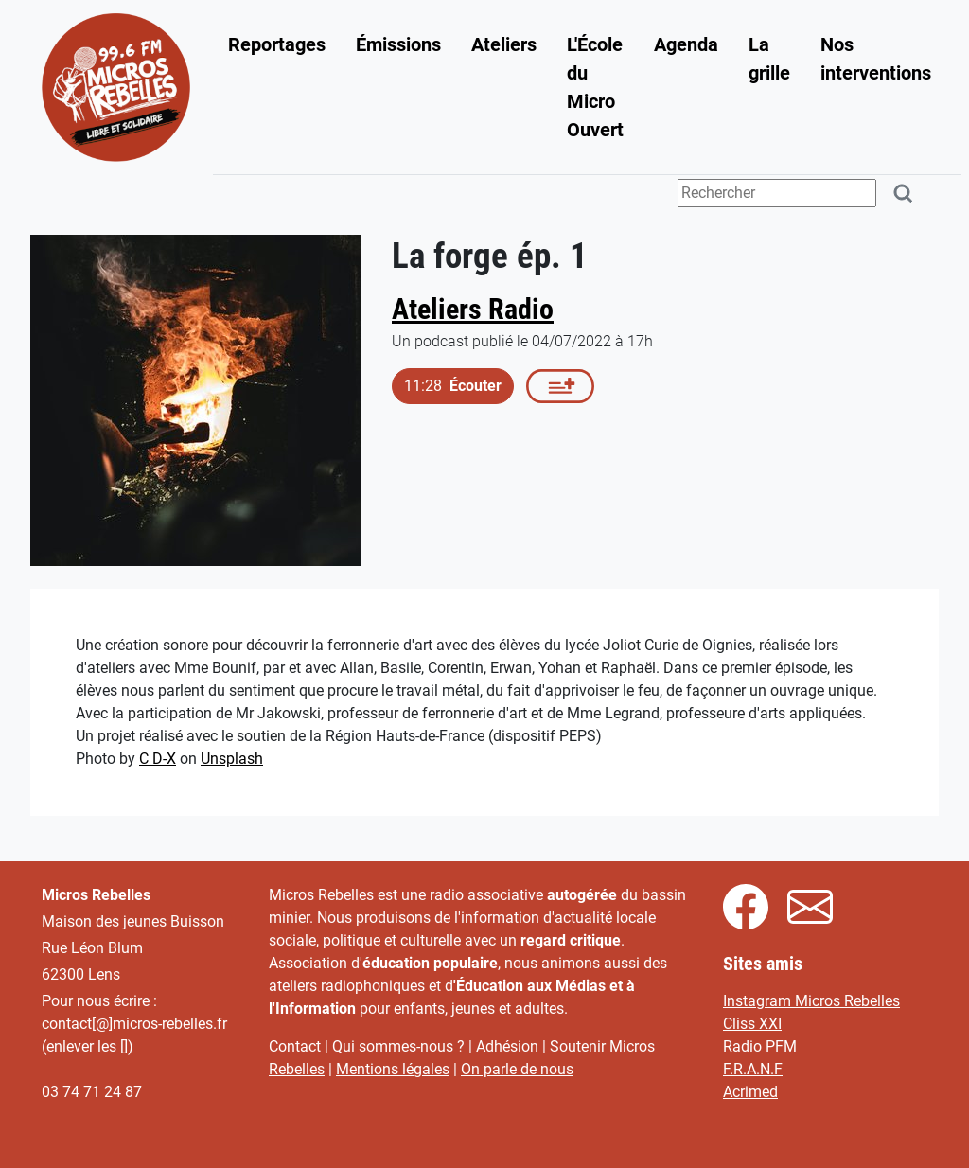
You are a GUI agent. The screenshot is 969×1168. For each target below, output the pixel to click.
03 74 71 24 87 (92, 1092)
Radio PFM (760, 1046)
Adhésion (507, 1046)
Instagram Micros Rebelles (811, 1001)
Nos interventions (875, 58)
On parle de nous (517, 1069)
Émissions (398, 44)
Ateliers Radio (473, 309)
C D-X (157, 759)
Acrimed (750, 1092)
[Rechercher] (903, 193)
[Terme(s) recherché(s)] (777, 193)
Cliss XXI (752, 1024)
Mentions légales (392, 1069)
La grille (769, 58)
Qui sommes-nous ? (398, 1046)
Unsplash (232, 759)
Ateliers (504, 44)
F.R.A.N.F (753, 1069)
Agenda (686, 44)
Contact (295, 1046)
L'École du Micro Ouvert (595, 87)
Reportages (277, 44)
